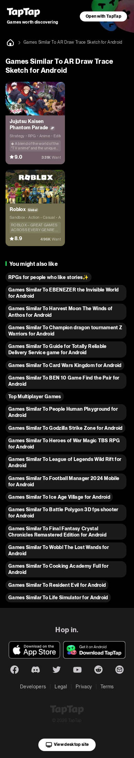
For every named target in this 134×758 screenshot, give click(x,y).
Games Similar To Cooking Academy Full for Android (58, 569)
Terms (107, 686)
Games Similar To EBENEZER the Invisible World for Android (63, 293)
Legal (61, 686)
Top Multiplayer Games (34, 396)
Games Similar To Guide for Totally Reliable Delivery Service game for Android (57, 349)
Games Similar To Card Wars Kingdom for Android (65, 365)
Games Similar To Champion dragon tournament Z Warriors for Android (65, 331)
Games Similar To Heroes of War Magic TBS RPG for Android (64, 444)
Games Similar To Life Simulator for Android (58, 597)
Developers (33, 686)
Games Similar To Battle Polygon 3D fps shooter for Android (63, 513)
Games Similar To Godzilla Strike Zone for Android (65, 428)
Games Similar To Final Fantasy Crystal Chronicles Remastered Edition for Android (57, 532)
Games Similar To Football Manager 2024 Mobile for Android (63, 481)
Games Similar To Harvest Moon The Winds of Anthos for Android (60, 311)
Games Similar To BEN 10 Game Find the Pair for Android (63, 381)
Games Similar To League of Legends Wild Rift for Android (64, 462)
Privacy (84, 686)
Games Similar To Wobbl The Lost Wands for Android (58, 550)
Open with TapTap (103, 16)
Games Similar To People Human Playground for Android (63, 412)
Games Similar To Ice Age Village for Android (59, 497)
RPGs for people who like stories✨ (48, 277)
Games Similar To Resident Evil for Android (57, 585)
